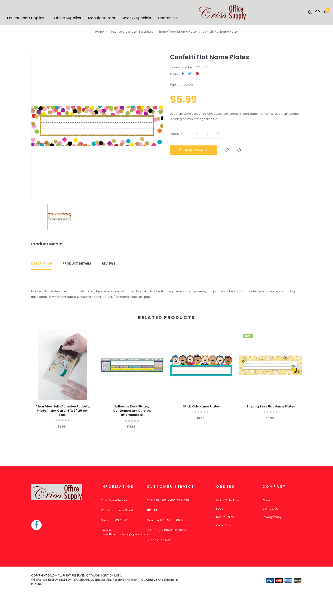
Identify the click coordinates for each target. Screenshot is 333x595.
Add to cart (193, 150)
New (247, 336)
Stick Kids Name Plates (201, 406)
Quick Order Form (228, 500)
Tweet (189, 74)
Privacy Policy (271, 517)
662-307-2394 (180, 500)
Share (183, 74)
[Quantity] (207, 133)
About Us (268, 500)
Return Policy (225, 517)
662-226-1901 (156, 500)
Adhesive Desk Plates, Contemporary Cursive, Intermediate (132, 410)
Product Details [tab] (77, 263)
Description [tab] (41, 263)
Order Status (225, 525)
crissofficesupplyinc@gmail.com (124, 534)
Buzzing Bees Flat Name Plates (271, 406)
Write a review (181, 84)
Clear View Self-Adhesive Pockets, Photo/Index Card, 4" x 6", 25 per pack (62, 410)
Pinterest (197, 74)
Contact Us (270, 509)
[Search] (289, 12)
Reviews (108, 263)
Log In (220, 509)
